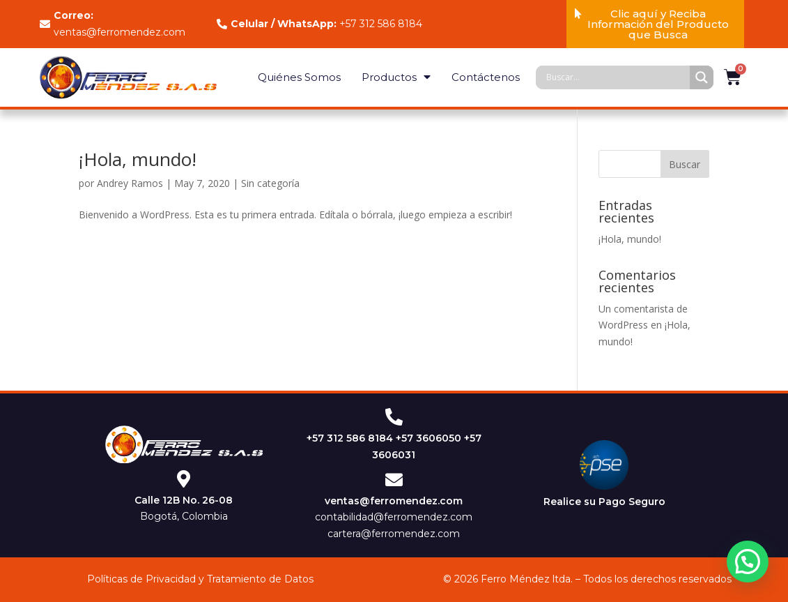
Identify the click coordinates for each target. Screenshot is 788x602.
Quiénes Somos (299, 77)
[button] (654, 24)
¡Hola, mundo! (137, 159)
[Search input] (616, 77)
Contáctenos (485, 77)
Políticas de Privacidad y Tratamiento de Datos (200, 579)
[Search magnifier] (701, 77)
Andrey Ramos (130, 183)
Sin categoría (270, 183)
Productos (396, 77)
